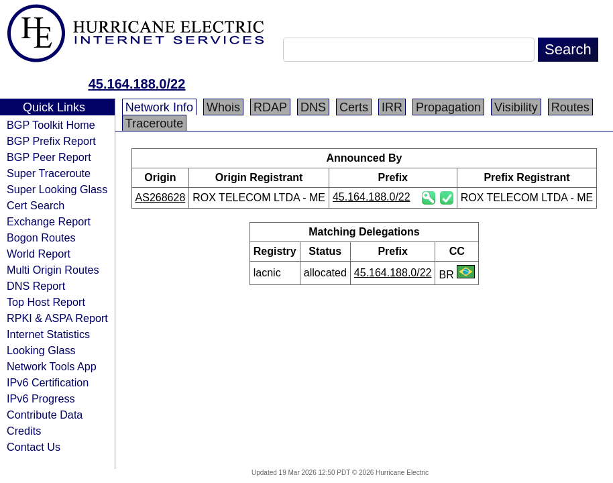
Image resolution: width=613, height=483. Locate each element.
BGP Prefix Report (51, 141)
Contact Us (33, 447)
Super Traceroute (49, 173)
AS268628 (160, 197)
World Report (38, 254)
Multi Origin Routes (53, 270)
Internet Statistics (48, 334)
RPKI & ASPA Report (57, 318)
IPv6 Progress (41, 398)
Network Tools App (52, 366)
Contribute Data (44, 415)
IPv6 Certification (48, 382)
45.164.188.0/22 (137, 83)
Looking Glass (41, 350)
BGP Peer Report (49, 157)
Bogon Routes (41, 237)
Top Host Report (46, 302)
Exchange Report (49, 221)
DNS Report (36, 286)
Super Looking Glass (57, 189)
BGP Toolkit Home (51, 125)
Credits (24, 431)
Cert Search (35, 205)
